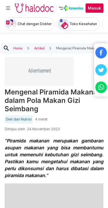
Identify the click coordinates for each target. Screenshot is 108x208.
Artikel (39, 48)
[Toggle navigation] (8, 8)
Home (17, 48)
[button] (101, 53)
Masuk (94, 8)
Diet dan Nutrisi (19, 119)
